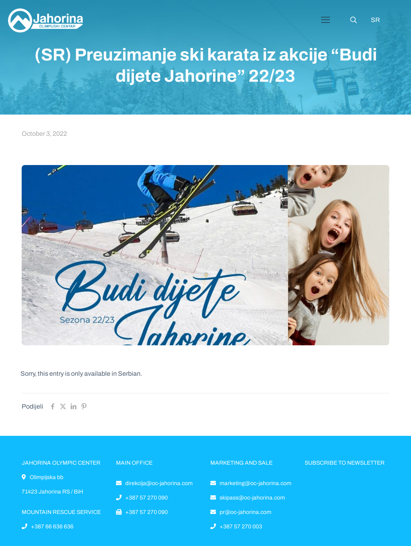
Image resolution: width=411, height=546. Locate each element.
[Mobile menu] (325, 20)
